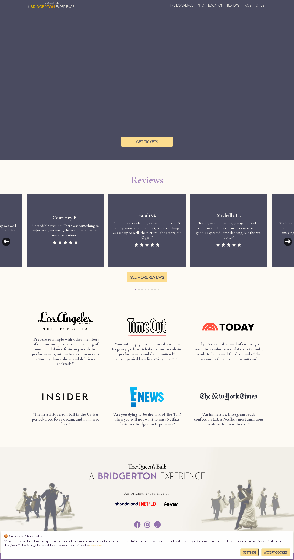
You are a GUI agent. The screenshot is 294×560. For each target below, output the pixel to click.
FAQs (248, 5)
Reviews (233, 5)
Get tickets (147, 141)
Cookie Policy (95, 545)
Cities (260, 5)
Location (215, 5)
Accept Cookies (276, 552)
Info (200, 5)
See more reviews (147, 277)
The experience (181, 5)
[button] (6, 242)
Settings (249, 552)
